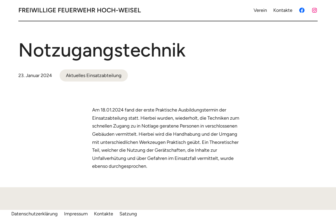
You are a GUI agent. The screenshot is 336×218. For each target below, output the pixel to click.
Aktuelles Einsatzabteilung (94, 75)
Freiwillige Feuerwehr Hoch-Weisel (79, 10)
